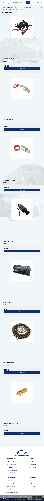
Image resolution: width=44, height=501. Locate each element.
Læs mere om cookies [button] (23, 498)
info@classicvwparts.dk (11, 470)
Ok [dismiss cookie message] (37, 497)
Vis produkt (22, 68)
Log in (38, 2)
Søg (27, 2)
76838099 (11, 467)
